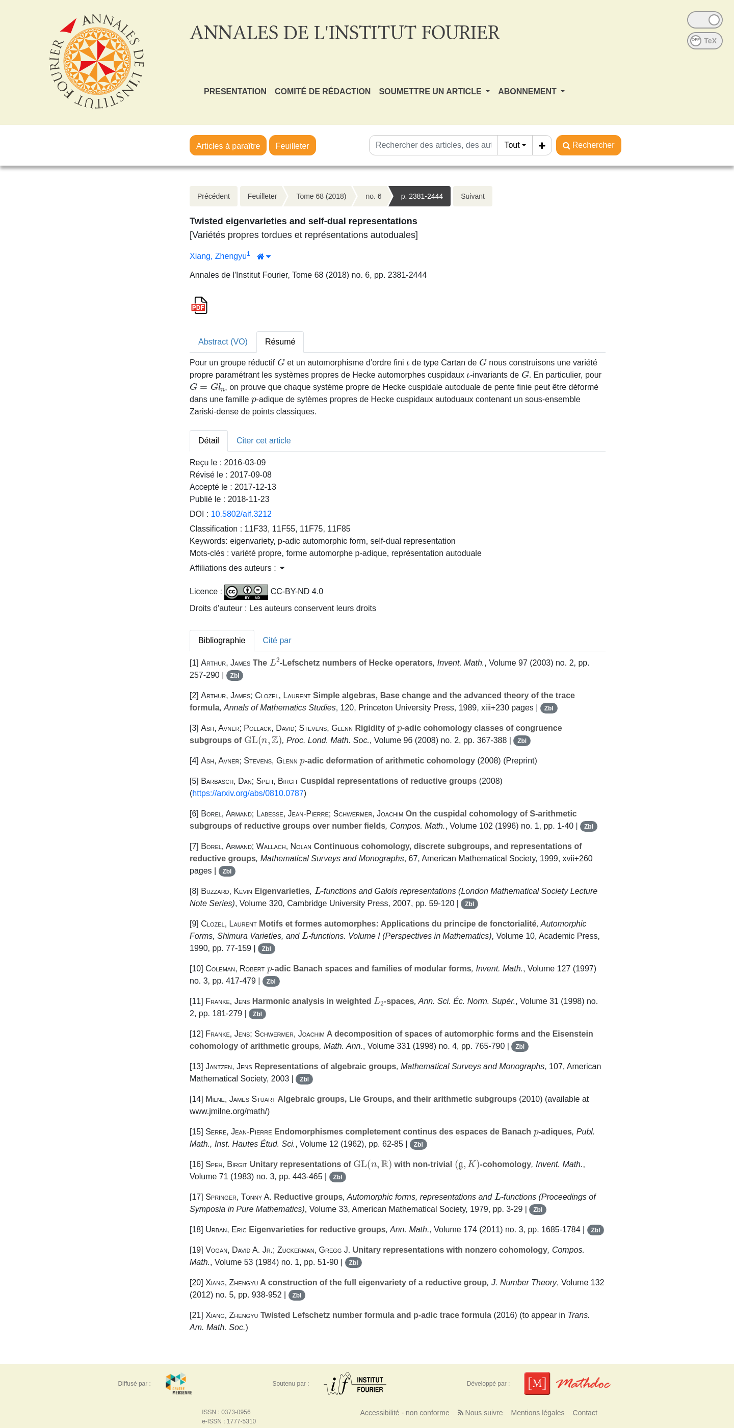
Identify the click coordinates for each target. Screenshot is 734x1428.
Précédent (213, 196)
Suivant (473, 196)
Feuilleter (292, 146)
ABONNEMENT (528, 91)
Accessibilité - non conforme (405, 1413)
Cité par (277, 640)
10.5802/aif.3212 (241, 514)
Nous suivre (480, 1413)
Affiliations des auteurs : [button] (237, 568)
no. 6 (373, 196)
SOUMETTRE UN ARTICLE (431, 91)
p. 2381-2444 (422, 196)
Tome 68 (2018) (321, 196)
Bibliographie (222, 640)
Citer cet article (264, 440)
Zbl (235, 675)
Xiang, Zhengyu (218, 256)
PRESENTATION (235, 91)
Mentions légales (537, 1413)
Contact (585, 1413)
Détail (208, 440)
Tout (511, 145)
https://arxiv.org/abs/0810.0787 (248, 793)
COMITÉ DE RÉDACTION (323, 91)
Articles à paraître (228, 146)
